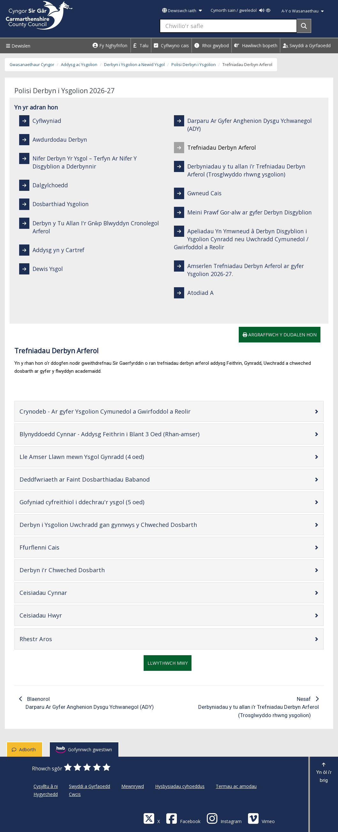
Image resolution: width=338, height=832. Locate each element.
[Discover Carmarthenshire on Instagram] (224, 818)
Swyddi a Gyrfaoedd (307, 45)
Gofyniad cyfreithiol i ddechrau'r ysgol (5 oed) (102, 502)
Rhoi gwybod (211, 45)
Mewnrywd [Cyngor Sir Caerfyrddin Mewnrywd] (132, 786)
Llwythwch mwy (167, 663)
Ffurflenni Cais (59, 547)
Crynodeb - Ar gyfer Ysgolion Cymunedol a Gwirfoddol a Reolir (125, 411)
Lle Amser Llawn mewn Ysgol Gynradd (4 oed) (101, 457)
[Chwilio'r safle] (228, 26)
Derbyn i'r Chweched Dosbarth (82, 570)
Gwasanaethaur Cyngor (32, 64)
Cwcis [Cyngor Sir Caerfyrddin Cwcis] (75, 794)
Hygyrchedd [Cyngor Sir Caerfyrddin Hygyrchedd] (46, 794)
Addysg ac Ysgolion (79, 64)
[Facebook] (183, 818)
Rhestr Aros (56, 639)
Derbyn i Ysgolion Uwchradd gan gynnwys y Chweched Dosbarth (128, 524)
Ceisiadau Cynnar (63, 592)
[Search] (304, 26)
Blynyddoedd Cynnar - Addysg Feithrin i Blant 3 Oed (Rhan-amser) (129, 434)
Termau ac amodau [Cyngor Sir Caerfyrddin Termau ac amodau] (236, 786)
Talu (140, 45)
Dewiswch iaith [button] (182, 10)
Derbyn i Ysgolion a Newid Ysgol (134, 64)
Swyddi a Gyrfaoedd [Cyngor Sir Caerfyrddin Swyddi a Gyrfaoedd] (89, 786)
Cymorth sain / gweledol (240, 10)
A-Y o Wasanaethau (303, 11)
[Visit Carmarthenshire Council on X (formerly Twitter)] (151, 818)
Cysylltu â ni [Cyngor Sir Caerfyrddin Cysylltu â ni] (46, 786)
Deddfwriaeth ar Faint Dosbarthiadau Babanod (104, 479)
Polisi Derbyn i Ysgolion (193, 64)
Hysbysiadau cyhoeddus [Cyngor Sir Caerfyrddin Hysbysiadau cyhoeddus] (180, 786)
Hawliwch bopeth (255, 45)
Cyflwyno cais (171, 45)
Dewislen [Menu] (17, 46)
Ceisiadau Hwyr (60, 615)
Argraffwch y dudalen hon (280, 335)
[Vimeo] (261, 818)
